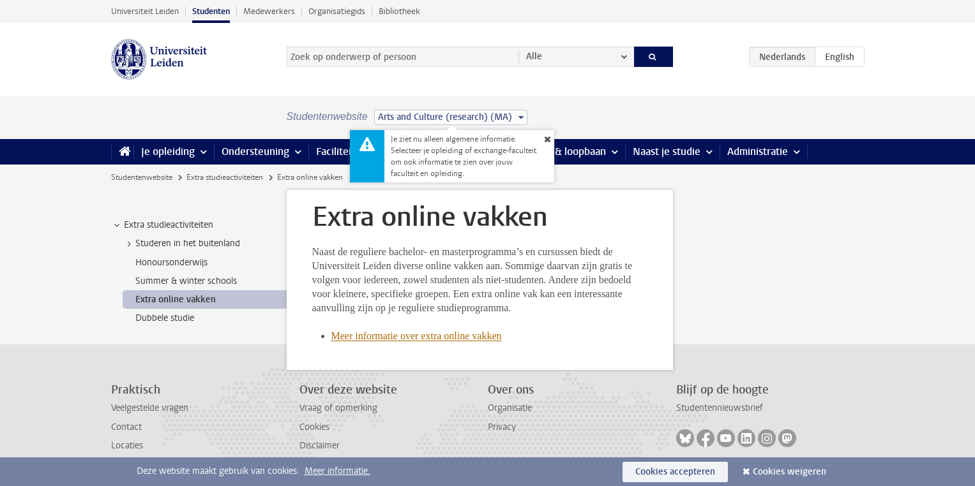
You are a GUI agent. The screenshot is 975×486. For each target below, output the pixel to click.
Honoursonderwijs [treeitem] (171, 262)
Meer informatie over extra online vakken (416, 335)
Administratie (757, 151)
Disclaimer (319, 445)
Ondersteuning (255, 151)
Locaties (127, 445)
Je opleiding (168, 151)
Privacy (502, 427)
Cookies (314, 427)
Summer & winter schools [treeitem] (186, 281)
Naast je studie (666, 151)
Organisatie (510, 408)
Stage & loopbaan (566, 151)
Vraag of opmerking (338, 408)
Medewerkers (269, 11)
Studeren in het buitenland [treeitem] (181, 243)
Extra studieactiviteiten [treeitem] (162, 225)
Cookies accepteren (675, 472)
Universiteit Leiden (145, 11)
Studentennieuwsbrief (719, 408)
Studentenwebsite (141, 177)
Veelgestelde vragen (149, 408)
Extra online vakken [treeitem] (175, 299)
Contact (126, 427)
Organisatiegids (336, 11)
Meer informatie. (337, 471)
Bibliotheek (399, 11)
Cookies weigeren (789, 472)
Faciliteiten (341, 151)
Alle (534, 56)
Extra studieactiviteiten (224, 177)
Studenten (211, 11)
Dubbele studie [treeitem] (164, 318)
